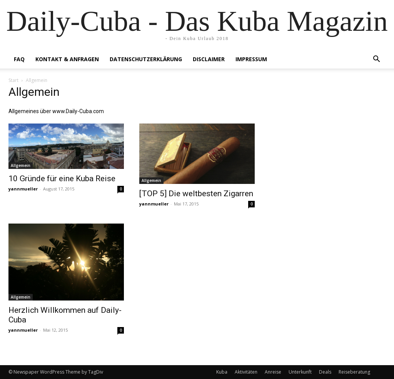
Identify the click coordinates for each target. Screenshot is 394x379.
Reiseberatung (354, 372)
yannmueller (23, 189)
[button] (376, 59)
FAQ (19, 59)
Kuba (221, 372)
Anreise (273, 372)
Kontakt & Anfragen (67, 59)
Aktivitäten (246, 372)
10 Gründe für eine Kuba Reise (61, 178)
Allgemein (20, 165)
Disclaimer (209, 59)
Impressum (251, 59)
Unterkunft (300, 372)
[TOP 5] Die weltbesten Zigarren (196, 193)
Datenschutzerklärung (146, 59)
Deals (325, 372)
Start (13, 80)
